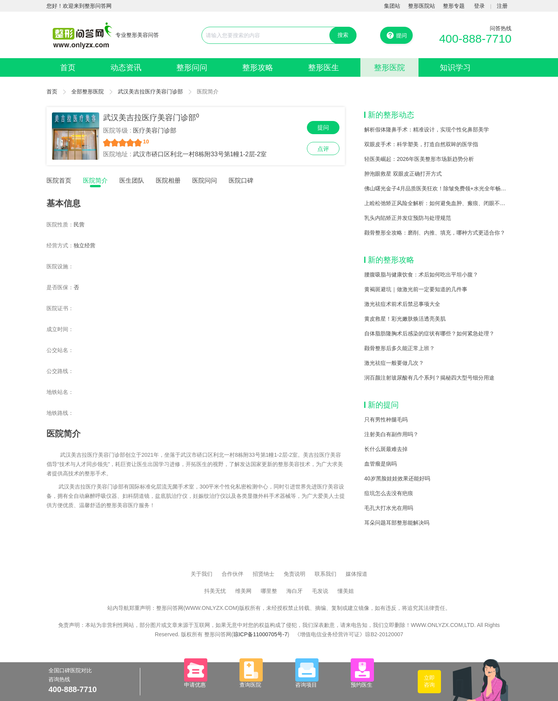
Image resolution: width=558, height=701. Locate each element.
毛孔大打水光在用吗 (388, 508)
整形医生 (323, 67)
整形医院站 (421, 6)
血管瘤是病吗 (380, 464)
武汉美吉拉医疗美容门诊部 (150, 91)
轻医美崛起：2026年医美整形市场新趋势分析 (419, 159)
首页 (68, 67)
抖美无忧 (215, 591)
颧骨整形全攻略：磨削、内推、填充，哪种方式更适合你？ (434, 233)
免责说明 (294, 574)
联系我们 (325, 574)
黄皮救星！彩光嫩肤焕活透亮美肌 (405, 319)
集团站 (392, 6)
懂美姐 (346, 591)
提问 (323, 127)
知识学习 (455, 67)
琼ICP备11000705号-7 (260, 634)
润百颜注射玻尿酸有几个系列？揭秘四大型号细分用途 (429, 378)
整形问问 (191, 67)
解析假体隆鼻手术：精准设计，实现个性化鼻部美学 (426, 129)
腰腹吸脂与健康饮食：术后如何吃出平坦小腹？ (421, 274)
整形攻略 (257, 67)
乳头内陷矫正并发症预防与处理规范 (407, 218)
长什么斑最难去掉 (386, 449)
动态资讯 (125, 67)
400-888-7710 (475, 38)
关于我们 (201, 574)
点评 (323, 148)
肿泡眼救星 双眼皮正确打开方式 (403, 174)
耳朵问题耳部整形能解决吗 (396, 523)
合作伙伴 (232, 574)
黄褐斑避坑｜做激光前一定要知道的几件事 (415, 289)
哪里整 (269, 591)
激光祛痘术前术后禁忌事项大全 (402, 304)
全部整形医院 (87, 91)
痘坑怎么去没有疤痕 (388, 493)
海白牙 (294, 591)
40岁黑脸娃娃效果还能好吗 (397, 478)
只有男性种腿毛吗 (386, 419)
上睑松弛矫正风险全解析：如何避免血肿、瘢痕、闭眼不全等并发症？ (448, 203)
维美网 (243, 591)
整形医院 (389, 67)
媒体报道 (356, 574)
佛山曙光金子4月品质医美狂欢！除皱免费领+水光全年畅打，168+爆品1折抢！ (459, 188)
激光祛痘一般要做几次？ (394, 363)
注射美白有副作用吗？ (391, 434)
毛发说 (320, 591)
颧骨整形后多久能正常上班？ (399, 348)
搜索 (343, 35)
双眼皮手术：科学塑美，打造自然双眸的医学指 (421, 144)
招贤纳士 (263, 574)
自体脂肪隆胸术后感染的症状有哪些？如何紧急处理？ (429, 333)
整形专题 (454, 6)
